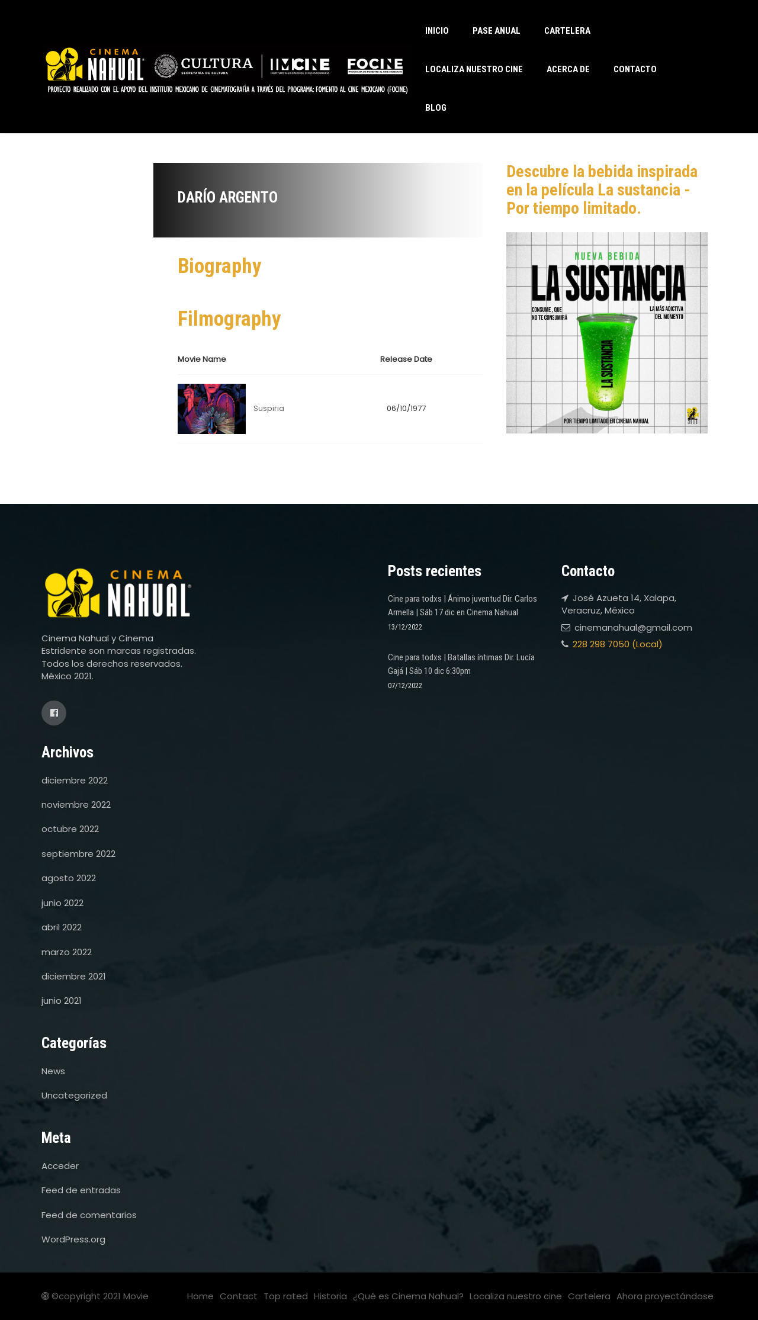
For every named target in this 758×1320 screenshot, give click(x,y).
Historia (330, 1296)
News (53, 1071)
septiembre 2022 (78, 853)
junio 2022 (62, 903)
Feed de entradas (81, 1190)
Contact (239, 1296)
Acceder (60, 1166)
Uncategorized (74, 1095)
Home (200, 1296)
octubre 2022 (70, 829)
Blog (436, 107)
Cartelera (567, 30)
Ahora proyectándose (665, 1296)
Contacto (635, 69)
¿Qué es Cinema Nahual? (408, 1296)
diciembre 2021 (73, 976)
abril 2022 (61, 927)
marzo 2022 (66, 952)
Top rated (286, 1296)
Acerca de (568, 69)
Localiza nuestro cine (474, 69)
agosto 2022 (68, 878)
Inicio (437, 30)
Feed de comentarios (89, 1215)
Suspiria (268, 408)
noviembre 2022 (76, 804)
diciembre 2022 (74, 780)
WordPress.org (73, 1239)
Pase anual (497, 30)
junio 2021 (61, 1000)
